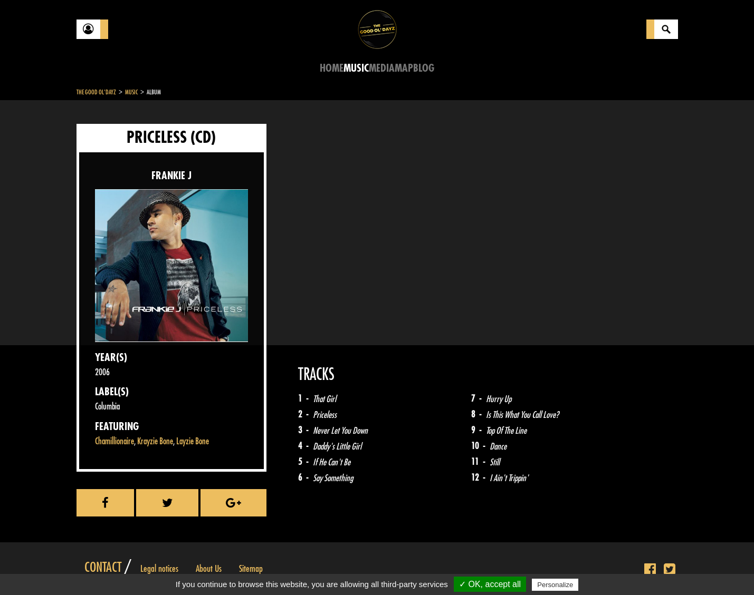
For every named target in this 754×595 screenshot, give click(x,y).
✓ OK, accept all (490, 584)
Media (382, 68)
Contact (102, 567)
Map (404, 68)
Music (356, 68)
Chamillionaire (114, 441)
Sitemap (251, 568)
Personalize (555, 585)
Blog (423, 68)
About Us (209, 568)
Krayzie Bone (155, 441)
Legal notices (159, 568)
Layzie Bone (192, 441)
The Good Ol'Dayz (96, 92)
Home (331, 68)
